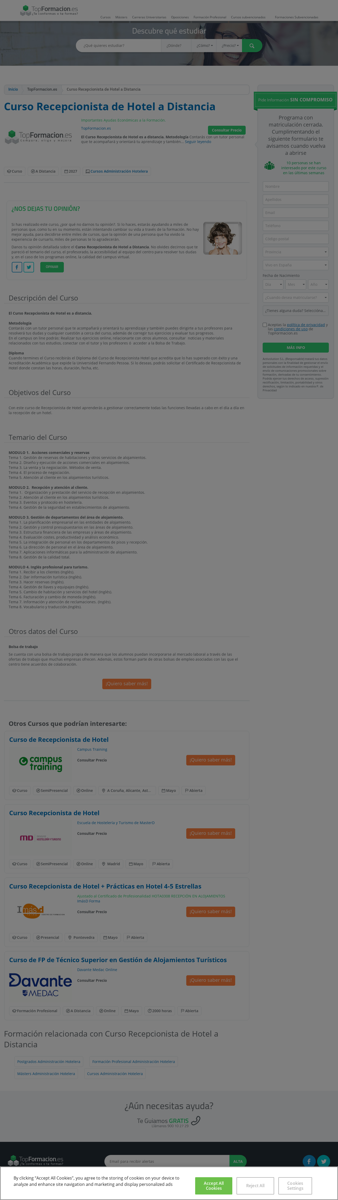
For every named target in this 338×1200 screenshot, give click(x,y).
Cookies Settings (295, 1185)
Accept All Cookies (214, 1185)
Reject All (255, 1185)
